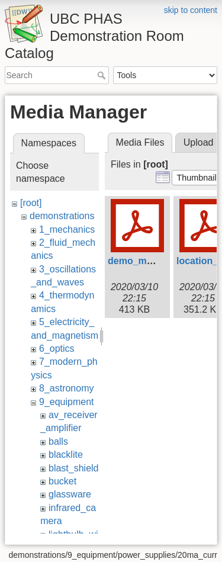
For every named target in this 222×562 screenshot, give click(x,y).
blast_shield (74, 468)
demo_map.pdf (141, 261)
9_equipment (66, 402)
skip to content (190, 10)
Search (102, 75)
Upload (199, 142)
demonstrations (62, 216)
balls (58, 441)
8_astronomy (66, 388)
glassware (70, 494)
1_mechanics (67, 229)
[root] (30, 203)
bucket (62, 481)
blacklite (66, 454)
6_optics (57, 348)
